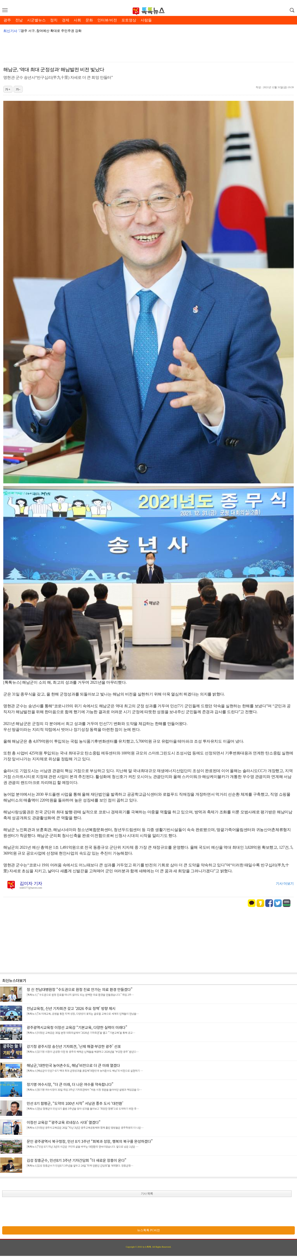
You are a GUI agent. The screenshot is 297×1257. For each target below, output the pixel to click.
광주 (7, 20)
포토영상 (128, 20)
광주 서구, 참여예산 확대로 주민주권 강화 (51, 31)
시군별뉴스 (36, 20)
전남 (19, 20)
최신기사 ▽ (12, 31)
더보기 (21, 980)
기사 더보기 (285, 883)
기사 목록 (147, 1193)
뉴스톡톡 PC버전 (148, 1230)
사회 (77, 20)
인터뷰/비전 (107, 20)
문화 (89, 20)
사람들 (146, 20)
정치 (54, 20)
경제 (65, 20)
